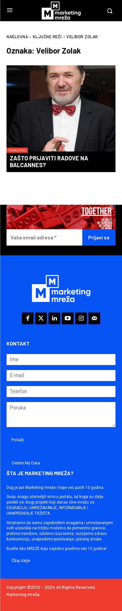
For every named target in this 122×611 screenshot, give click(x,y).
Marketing (17, 150)
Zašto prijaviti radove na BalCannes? (49, 161)
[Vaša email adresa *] (44, 237)
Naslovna (17, 36)
